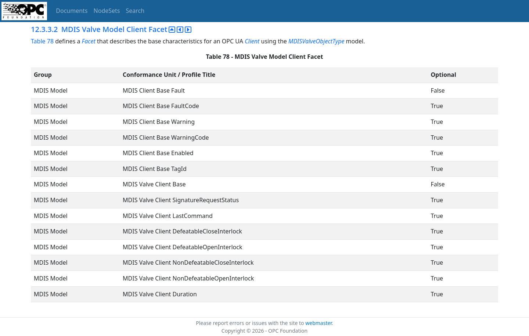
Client (252, 41)
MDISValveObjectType (316, 41)
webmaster (318, 322)
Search (135, 11)
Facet (89, 41)
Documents (71, 11)
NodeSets (107, 11)
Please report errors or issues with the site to (250, 322)
